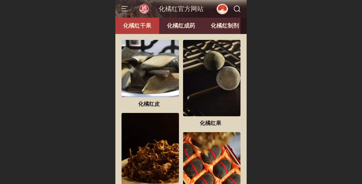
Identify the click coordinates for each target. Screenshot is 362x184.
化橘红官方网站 (181, 8)
